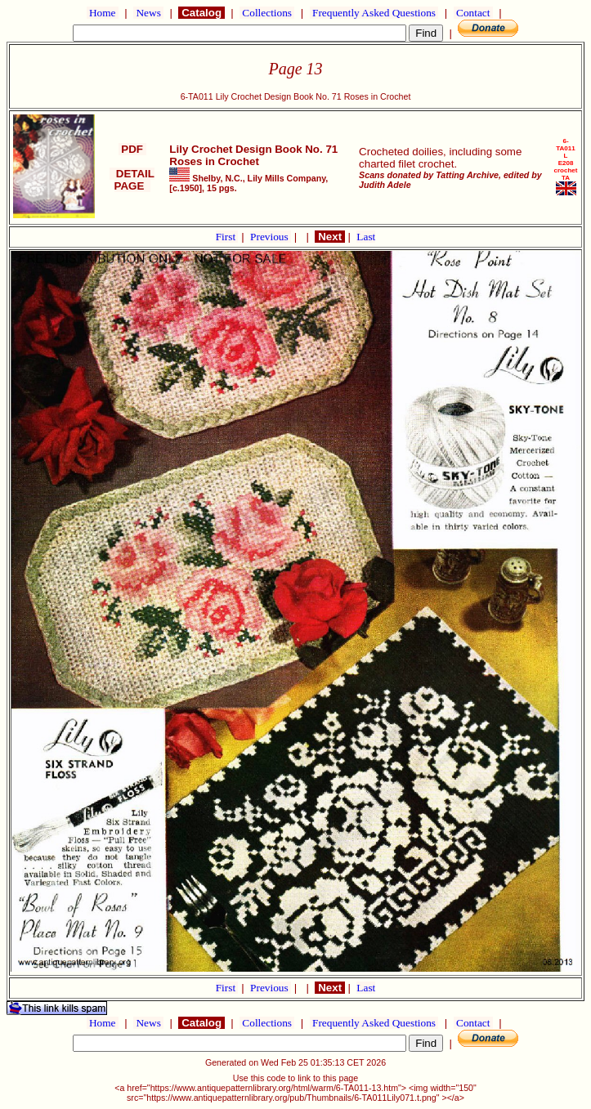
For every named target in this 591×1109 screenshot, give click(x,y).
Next (329, 236)
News (148, 13)
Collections (267, 13)
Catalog (201, 13)
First (227, 236)
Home (103, 13)
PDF (132, 149)
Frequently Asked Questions (374, 13)
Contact (473, 13)
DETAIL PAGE (132, 180)
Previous (270, 236)
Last (365, 236)
